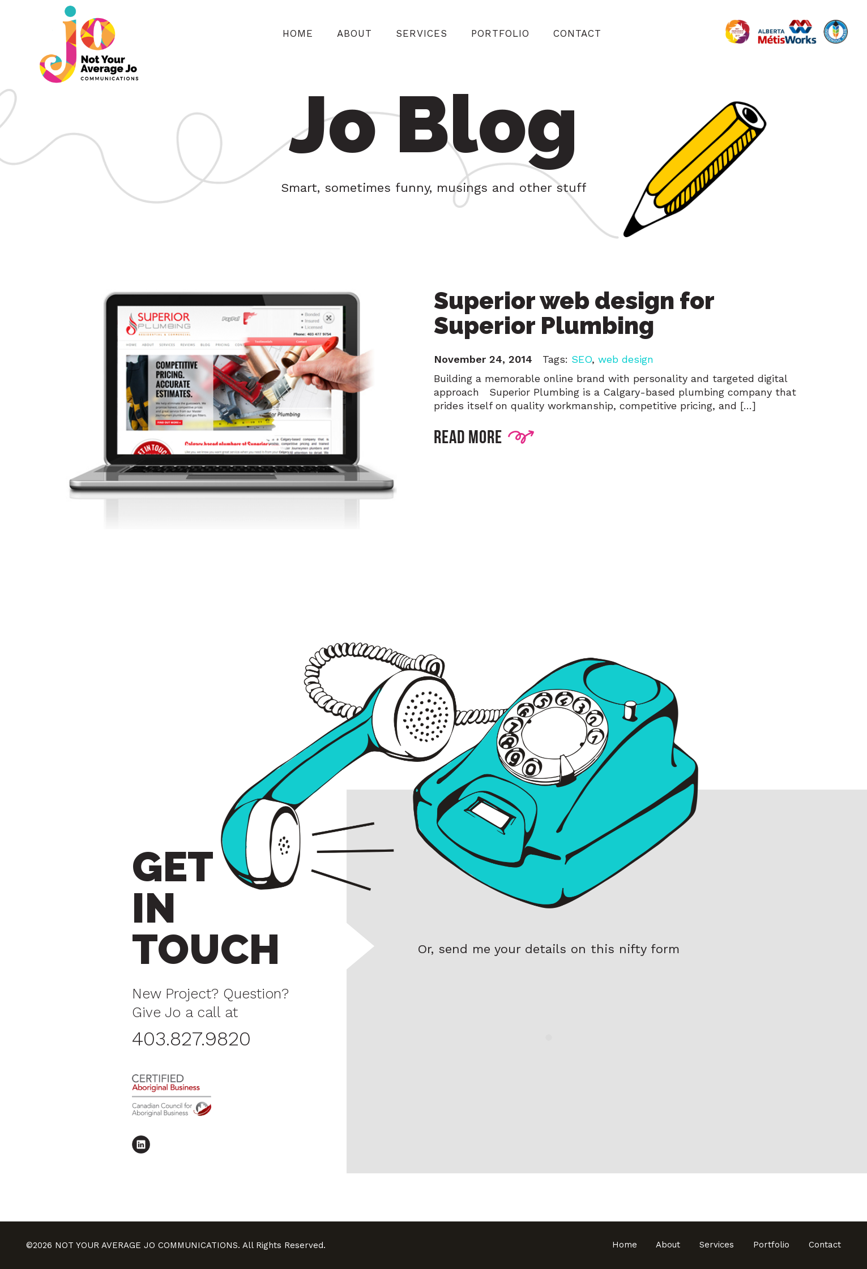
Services (421, 33)
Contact (577, 33)
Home (298, 33)
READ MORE (484, 435)
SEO (581, 359)
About (354, 33)
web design (626, 359)
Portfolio (500, 33)
